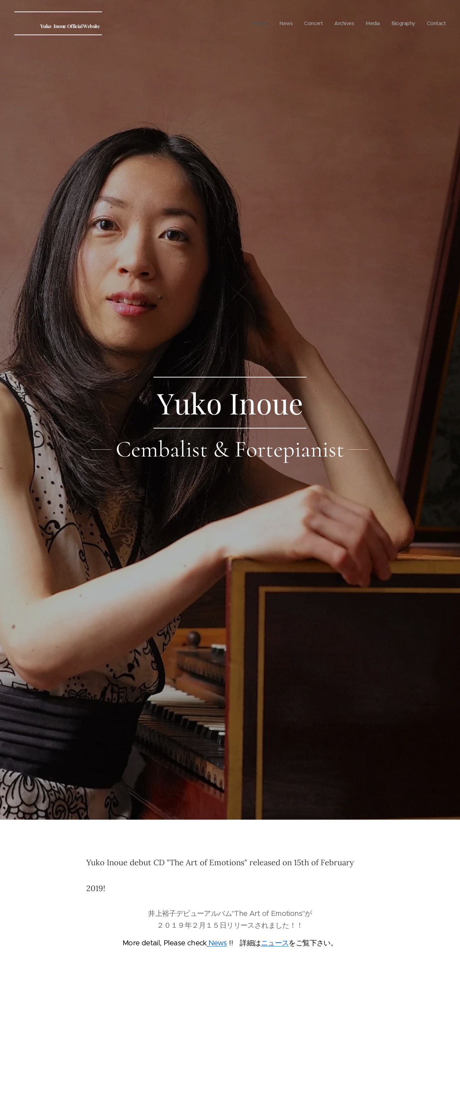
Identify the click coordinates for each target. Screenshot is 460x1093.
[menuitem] (254, 23)
